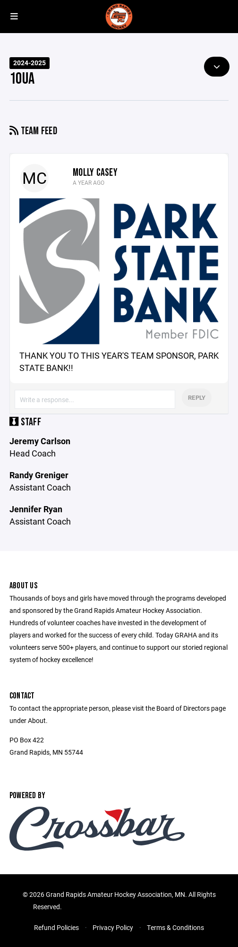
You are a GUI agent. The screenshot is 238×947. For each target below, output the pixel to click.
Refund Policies (56, 927)
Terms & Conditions (175, 927)
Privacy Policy (113, 927)
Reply (196, 397)
